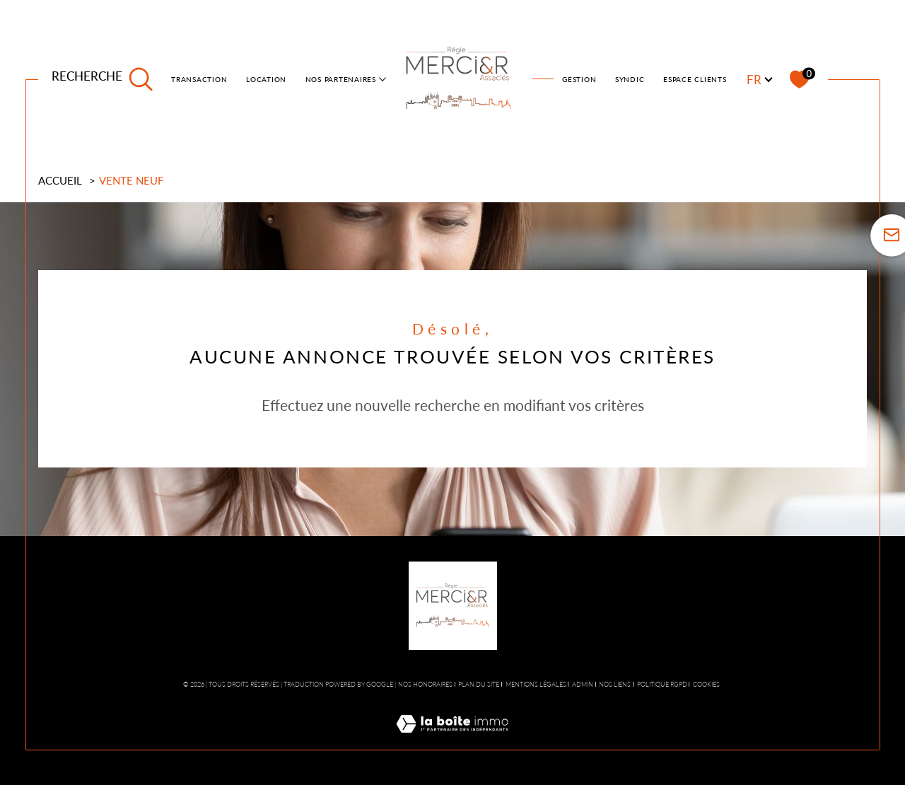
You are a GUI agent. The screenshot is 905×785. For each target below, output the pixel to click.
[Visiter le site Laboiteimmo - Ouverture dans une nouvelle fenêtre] (452, 740)
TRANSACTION (199, 79)
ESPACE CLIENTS (695, 79)
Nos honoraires (425, 684)
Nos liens (615, 684)
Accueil (60, 180)
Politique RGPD (662, 684)
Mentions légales (536, 684)
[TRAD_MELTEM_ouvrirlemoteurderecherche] (103, 79)
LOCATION (266, 79)
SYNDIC (630, 79)
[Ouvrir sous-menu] (382, 78)
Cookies (706, 684)
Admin (582, 684)
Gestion (579, 79)
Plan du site (478, 684)
